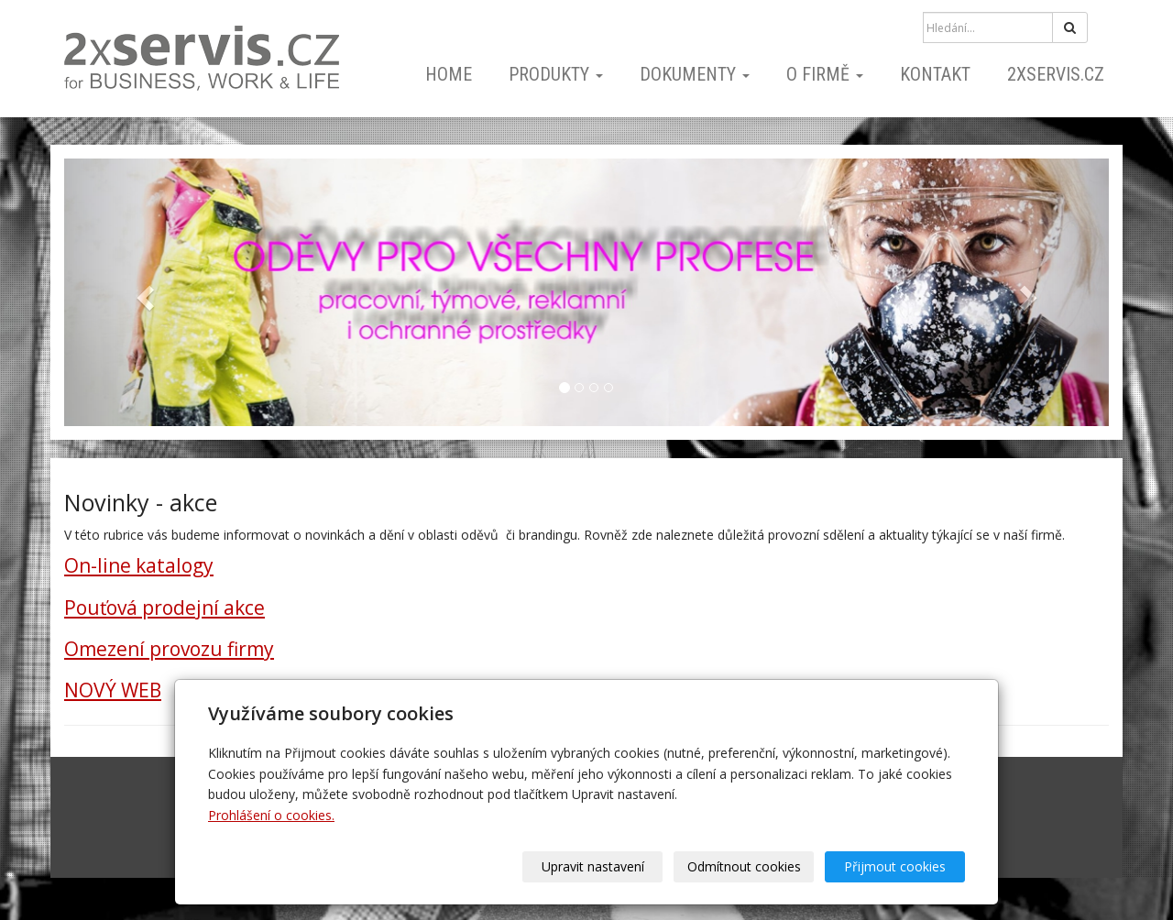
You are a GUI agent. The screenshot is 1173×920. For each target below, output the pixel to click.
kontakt (935, 74)
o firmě (824, 74)
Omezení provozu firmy (169, 649)
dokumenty (695, 74)
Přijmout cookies (895, 866)
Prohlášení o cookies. (271, 815)
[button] (142, 292)
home (448, 74)
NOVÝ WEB (112, 690)
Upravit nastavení (593, 866)
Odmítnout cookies (744, 866)
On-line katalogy (139, 565)
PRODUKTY (556, 74)
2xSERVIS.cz (1055, 74)
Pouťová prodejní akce (164, 607)
